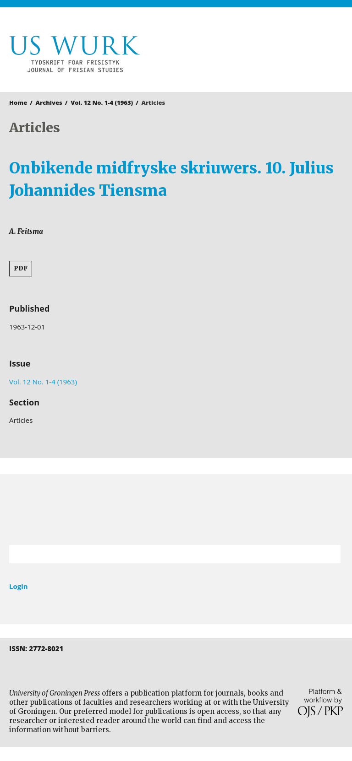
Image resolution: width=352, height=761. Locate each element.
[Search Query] (163, 554)
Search (329, 554)
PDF (21, 268)
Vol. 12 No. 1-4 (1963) (102, 102)
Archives (49, 102)
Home (18, 102)
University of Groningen (176, 509)
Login (18, 586)
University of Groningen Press (262, 55)
